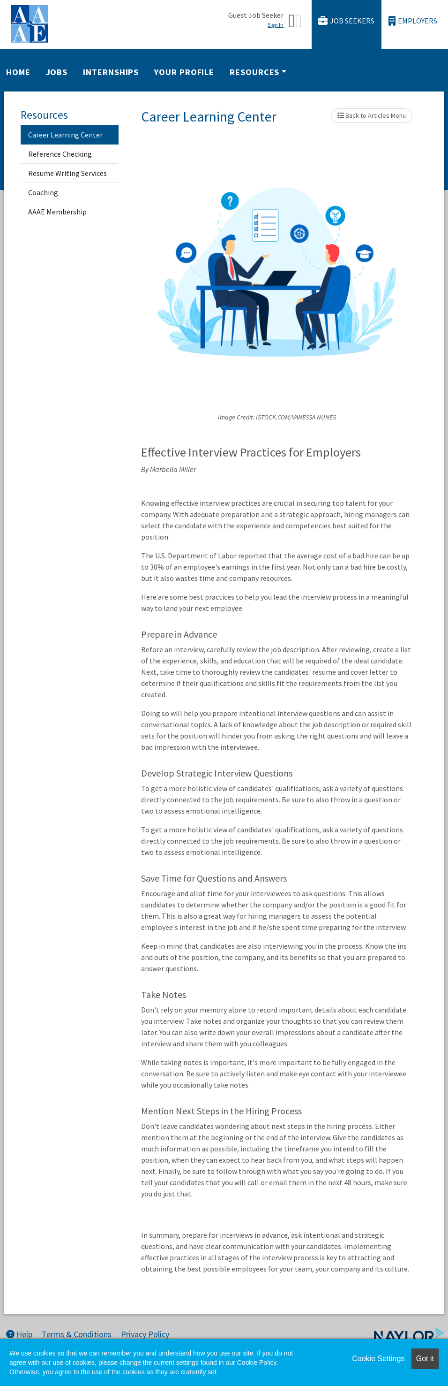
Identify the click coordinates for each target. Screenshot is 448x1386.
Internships (111, 72)
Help (19, 1334)
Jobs (57, 72)
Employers (412, 21)
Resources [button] (254, 72)
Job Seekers (346, 21)
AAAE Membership (57, 211)
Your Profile (184, 72)
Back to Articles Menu (371, 115)
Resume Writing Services (67, 173)
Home (18, 72)
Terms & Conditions (77, 1334)
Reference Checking (60, 154)
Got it (425, 1359)
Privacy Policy (145, 1334)
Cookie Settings (378, 1359)
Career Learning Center (65, 134)
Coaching (43, 192)
